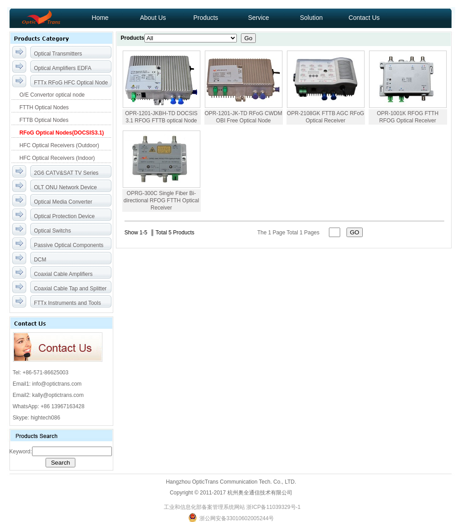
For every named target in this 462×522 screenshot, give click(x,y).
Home (100, 17)
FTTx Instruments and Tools (67, 303)
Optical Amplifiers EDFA (62, 68)
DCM (40, 259)
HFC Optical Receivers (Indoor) (56, 158)
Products (205, 17)
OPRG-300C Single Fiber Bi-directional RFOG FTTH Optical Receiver (161, 200)
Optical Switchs (52, 231)
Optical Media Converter (63, 202)
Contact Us (363, 17)
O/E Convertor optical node (51, 95)
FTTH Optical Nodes (43, 107)
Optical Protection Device (64, 216)
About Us (153, 17)
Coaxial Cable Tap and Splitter (70, 288)
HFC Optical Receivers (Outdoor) (58, 145)
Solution (311, 17)
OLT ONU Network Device (65, 187)
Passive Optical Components (68, 245)
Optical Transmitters (58, 54)
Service (258, 17)
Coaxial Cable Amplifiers (63, 274)
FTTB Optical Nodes (43, 120)
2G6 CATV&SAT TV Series (66, 173)
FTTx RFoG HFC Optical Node (71, 82)
